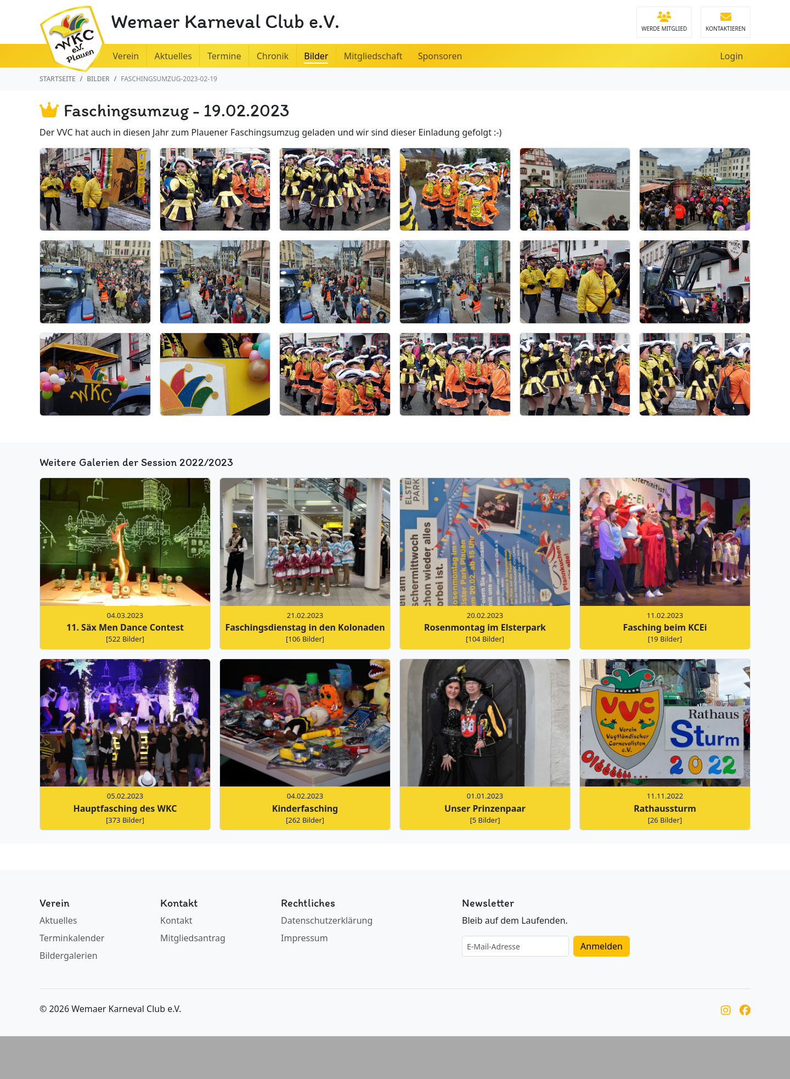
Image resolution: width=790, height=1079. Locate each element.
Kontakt (176, 920)
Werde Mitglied (664, 22)
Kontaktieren (726, 22)
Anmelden (601, 946)
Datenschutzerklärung (327, 920)
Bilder (98, 78)
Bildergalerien (69, 955)
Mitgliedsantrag (192, 938)
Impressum (304, 938)
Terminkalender (72, 938)
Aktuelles (58, 920)
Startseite (58, 78)
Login (731, 56)
